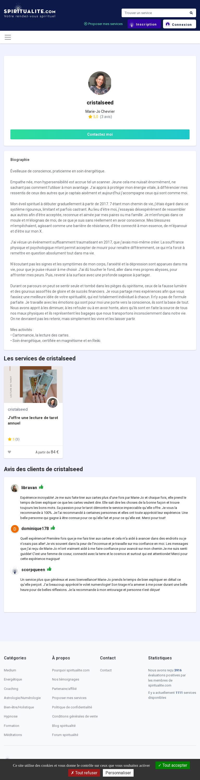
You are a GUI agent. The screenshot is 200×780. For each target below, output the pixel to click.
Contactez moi (100, 134)
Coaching (11, 689)
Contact (106, 670)
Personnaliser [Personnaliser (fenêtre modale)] (118, 772)
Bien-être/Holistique (19, 707)
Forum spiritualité (65, 735)
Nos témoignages (65, 679)
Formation (11, 726)
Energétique (13, 679)
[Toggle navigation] (8, 37)
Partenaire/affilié (64, 689)
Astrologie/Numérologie (22, 698)
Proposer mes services (103, 24)
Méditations (13, 735)
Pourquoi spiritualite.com (71, 670)
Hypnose (10, 716)
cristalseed (18, 409)
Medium (10, 670)
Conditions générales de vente (75, 716)
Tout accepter (172, 765)
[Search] (154, 13)
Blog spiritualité (64, 726)
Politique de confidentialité (72, 707)
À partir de (47, 452)
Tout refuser (84, 772)
